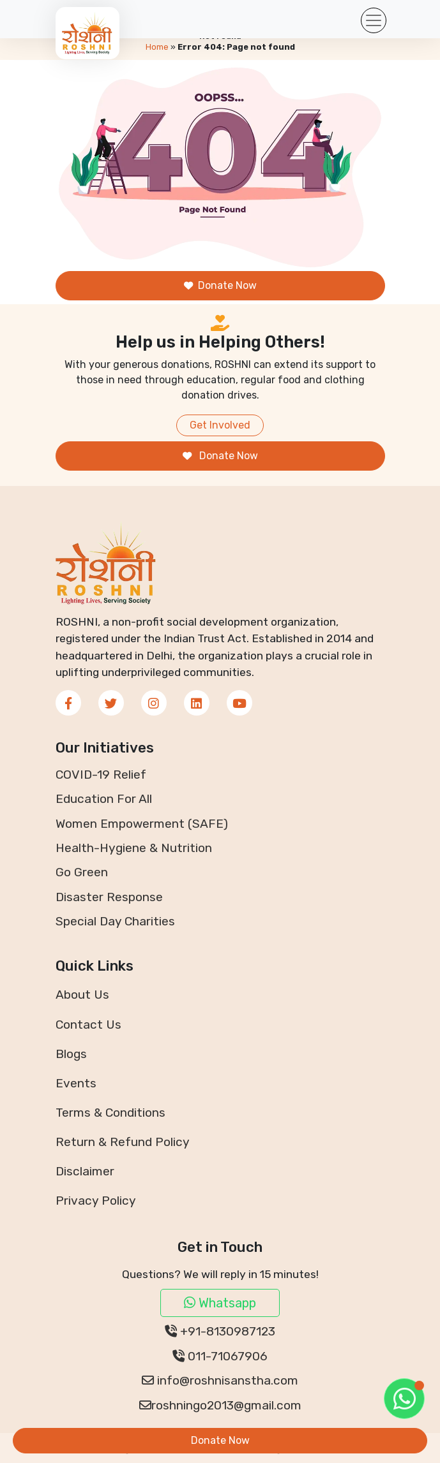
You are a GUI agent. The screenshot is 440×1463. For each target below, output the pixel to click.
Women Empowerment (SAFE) (142, 823)
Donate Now (220, 285)
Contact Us (88, 1024)
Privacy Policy (96, 1200)
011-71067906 (220, 1356)
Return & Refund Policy (123, 1142)
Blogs (71, 1054)
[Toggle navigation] (373, 20)
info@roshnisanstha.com (220, 1380)
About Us (82, 994)
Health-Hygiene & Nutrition (134, 848)
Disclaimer (85, 1171)
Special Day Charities (115, 921)
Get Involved (220, 425)
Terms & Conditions (110, 1112)
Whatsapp (220, 1303)
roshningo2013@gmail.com (220, 1405)
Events (76, 1083)
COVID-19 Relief (101, 774)
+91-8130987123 (220, 1331)
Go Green (82, 872)
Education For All (104, 798)
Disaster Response (109, 897)
